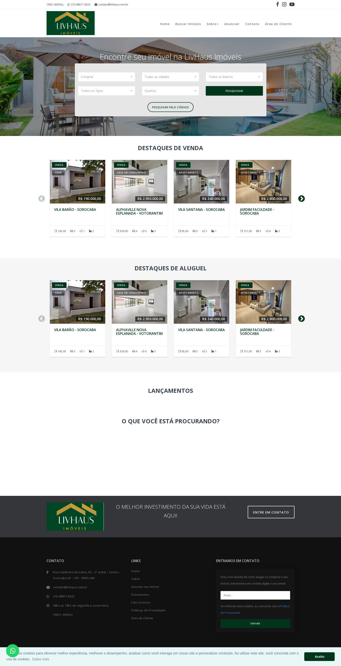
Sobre (213, 24)
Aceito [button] (319, 656)
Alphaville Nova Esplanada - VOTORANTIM (139, 212)
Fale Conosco (140, 604)
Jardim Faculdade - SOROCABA (257, 212)
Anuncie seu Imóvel (145, 588)
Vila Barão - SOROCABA (75, 210)
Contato (252, 24)
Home (165, 24)
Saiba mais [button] (40, 659)
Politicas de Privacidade (148, 611)
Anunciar (231, 24)
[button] (106, 76)
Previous (40, 198)
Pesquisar (234, 91)
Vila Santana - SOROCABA (201, 210)
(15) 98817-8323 (78, 4)
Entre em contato (273, 513)
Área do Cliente (278, 24)
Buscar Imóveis (188, 24)
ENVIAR (255, 624)
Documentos (140, 596)
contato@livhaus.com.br (111, 4)
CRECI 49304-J (55, 4)
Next (300, 198)
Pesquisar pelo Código (170, 108)
